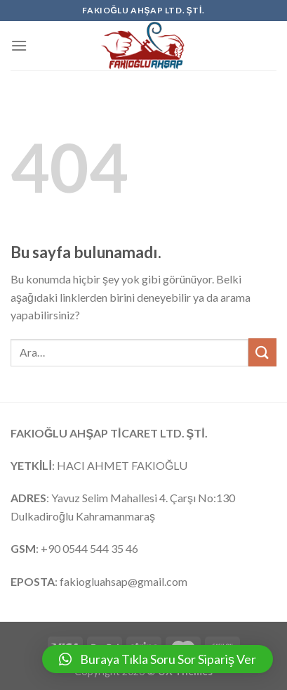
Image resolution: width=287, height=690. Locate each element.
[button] (157, 659)
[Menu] (19, 45)
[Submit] (262, 352)
